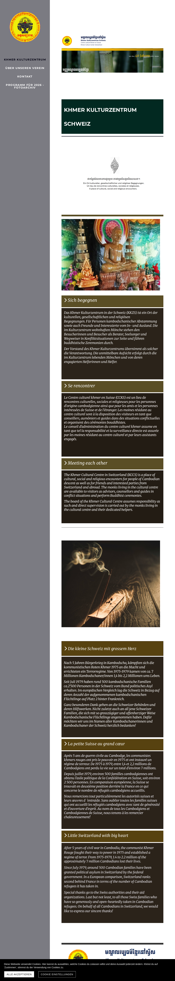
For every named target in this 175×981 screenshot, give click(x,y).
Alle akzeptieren (19, 974)
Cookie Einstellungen (57, 974)
